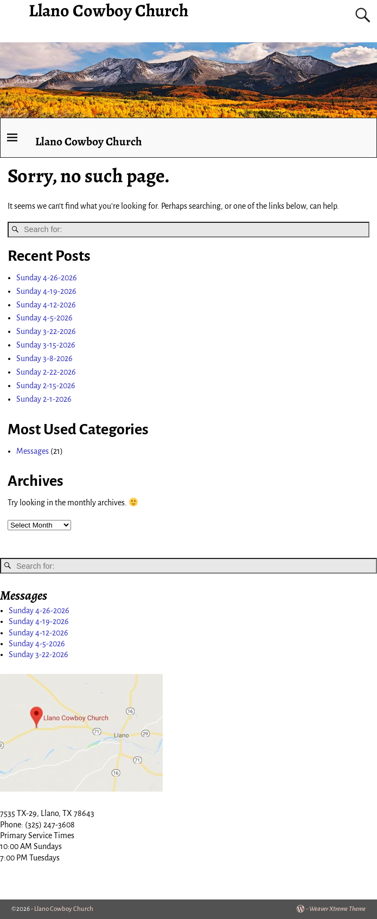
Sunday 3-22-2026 (46, 331)
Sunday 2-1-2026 (44, 399)
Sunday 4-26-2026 (46, 277)
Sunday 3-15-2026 (45, 344)
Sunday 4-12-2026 (46, 304)
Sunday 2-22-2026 (46, 372)
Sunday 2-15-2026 (45, 385)
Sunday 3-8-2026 (44, 358)
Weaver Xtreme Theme (337, 908)
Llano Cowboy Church (88, 141)
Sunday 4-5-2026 (44, 317)
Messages (32, 451)
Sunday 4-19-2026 (46, 291)
